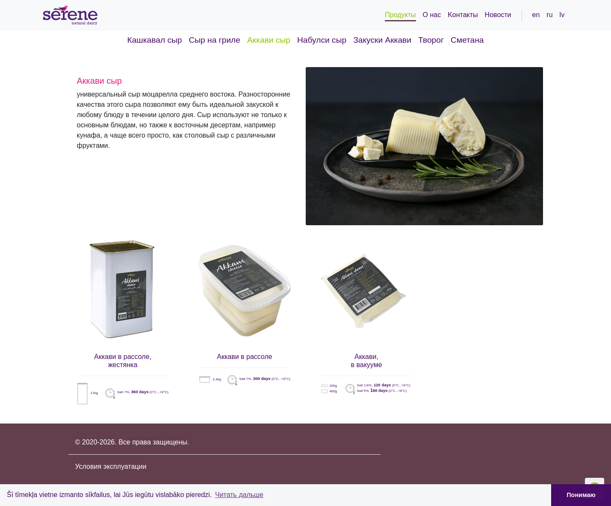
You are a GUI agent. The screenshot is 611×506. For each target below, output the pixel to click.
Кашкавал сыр (154, 39)
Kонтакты (463, 14)
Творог (431, 39)
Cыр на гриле (214, 39)
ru (549, 14)
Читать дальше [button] (239, 494)
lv (562, 14)
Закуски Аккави (382, 39)
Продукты (400, 14)
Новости (498, 14)
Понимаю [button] (581, 494)
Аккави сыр (268, 39)
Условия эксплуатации (111, 466)
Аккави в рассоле (244, 356)
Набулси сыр (321, 39)
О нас (432, 14)
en (536, 14)
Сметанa (467, 39)
